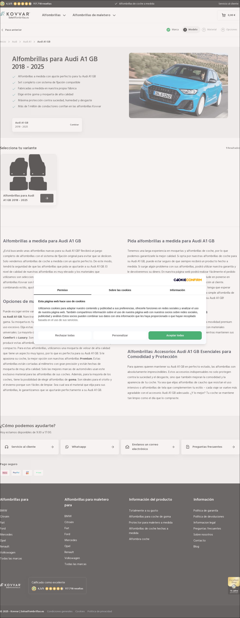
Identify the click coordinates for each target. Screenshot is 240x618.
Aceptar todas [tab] (175, 335)
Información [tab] (177, 290)
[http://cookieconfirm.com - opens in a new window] (188, 279)
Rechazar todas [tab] (64, 335)
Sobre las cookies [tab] (120, 290)
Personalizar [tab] (120, 335)
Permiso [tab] (62, 290)
